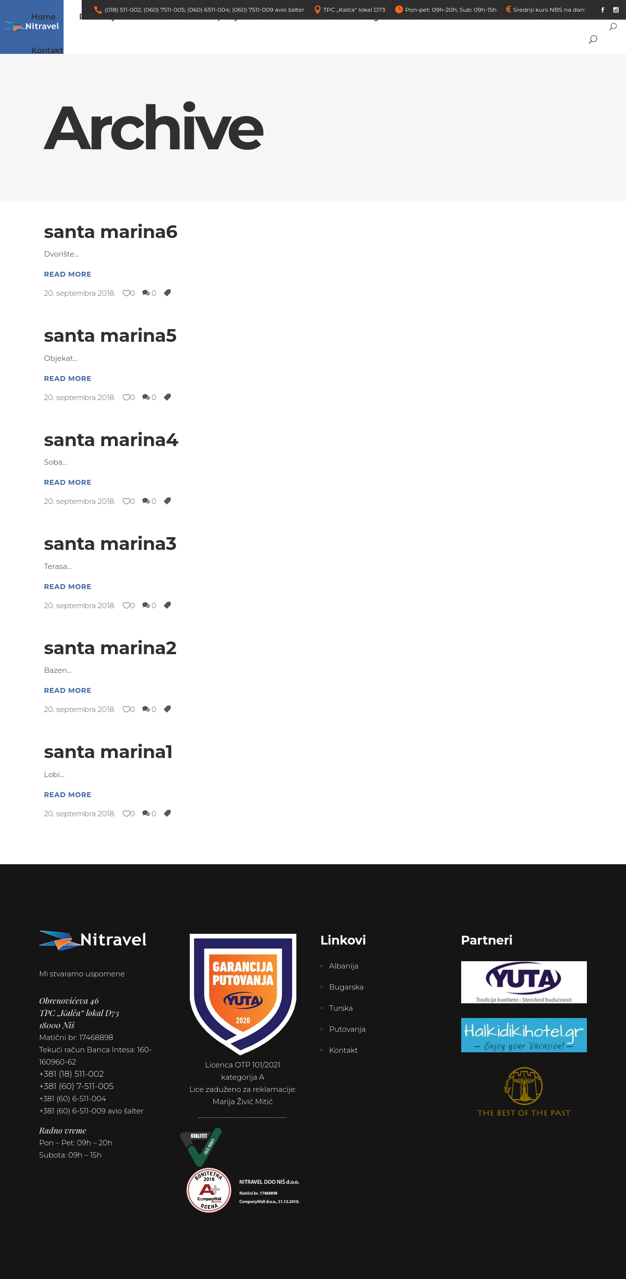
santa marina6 (111, 231)
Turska (341, 1008)
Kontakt (343, 1050)
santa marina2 (110, 648)
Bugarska (346, 987)
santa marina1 (108, 751)
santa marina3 (110, 543)
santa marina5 (110, 335)
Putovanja (347, 1029)
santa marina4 (111, 439)
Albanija (343, 966)
